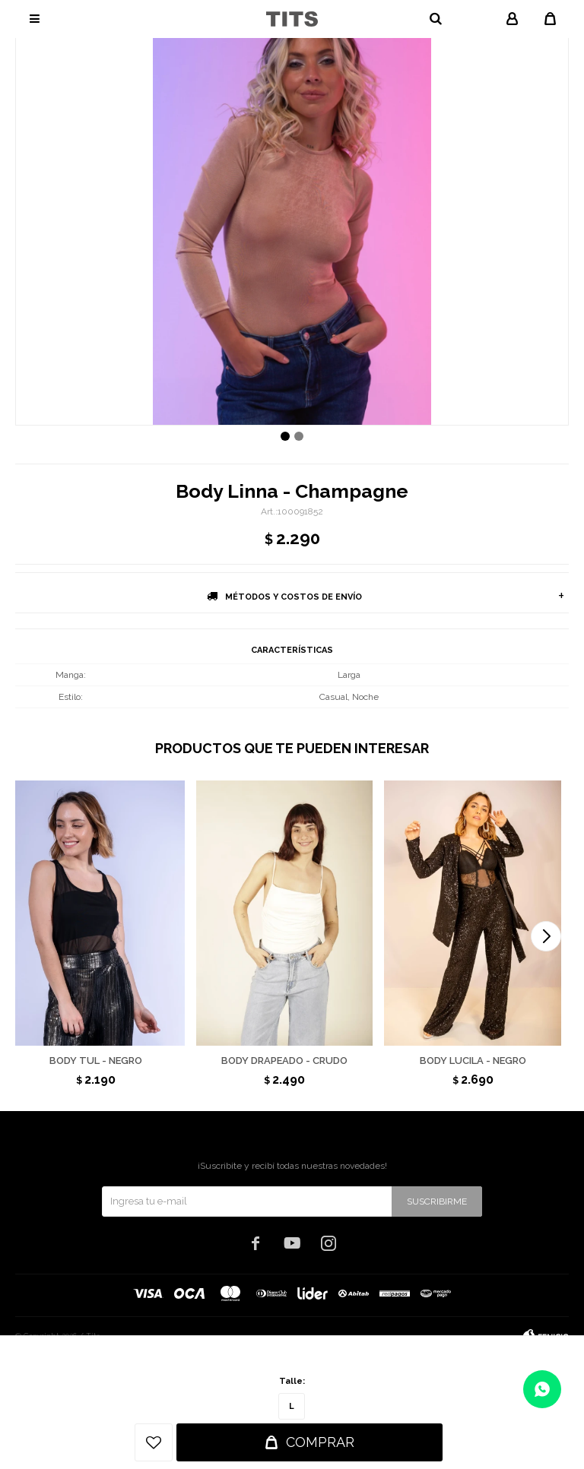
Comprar (320, 1442)
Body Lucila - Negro (473, 1060)
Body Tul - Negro (95, 1060)
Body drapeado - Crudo (284, 1060)
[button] (546, 936)
